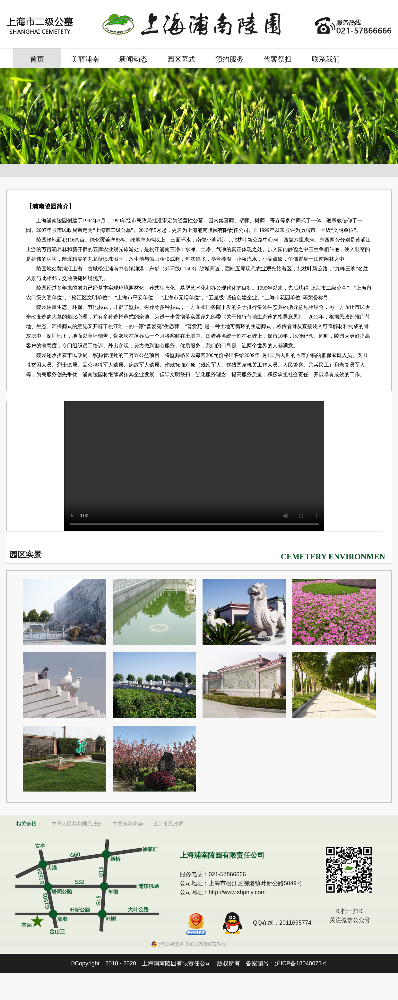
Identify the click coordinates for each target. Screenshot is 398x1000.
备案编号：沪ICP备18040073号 (286, 963)
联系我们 (326, 59)
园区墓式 (181, 59)
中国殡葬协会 (127, 823)
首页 (37, 59)
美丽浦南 (85, 59)
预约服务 (229, 59)
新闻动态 (133, 59)
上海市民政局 (168, 823)
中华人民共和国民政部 (77, 823)
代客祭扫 (278, 59)
